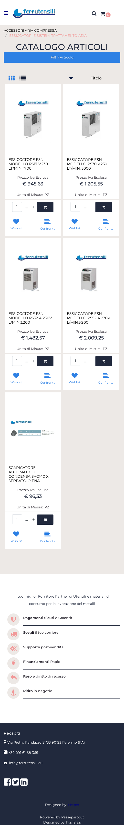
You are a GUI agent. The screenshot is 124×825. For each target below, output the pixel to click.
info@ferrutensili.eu (25, 763)
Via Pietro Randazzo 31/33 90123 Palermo (46, 742)
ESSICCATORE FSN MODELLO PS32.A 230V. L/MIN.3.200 (30, 318)
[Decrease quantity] (26, 207)
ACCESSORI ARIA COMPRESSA (30, 30)
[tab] (14, 79)
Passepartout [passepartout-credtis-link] (72, 817)
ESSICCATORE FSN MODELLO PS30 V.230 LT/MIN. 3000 (87, 164)
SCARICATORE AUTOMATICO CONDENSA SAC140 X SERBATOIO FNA (29, 474)
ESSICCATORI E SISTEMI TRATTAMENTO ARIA (48, 35)
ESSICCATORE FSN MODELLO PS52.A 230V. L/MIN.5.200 (89, 318)
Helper (73, 805)
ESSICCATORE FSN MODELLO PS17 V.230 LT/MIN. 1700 (28, 164)
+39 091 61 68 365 (23, 752)
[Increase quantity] (33, 207)
